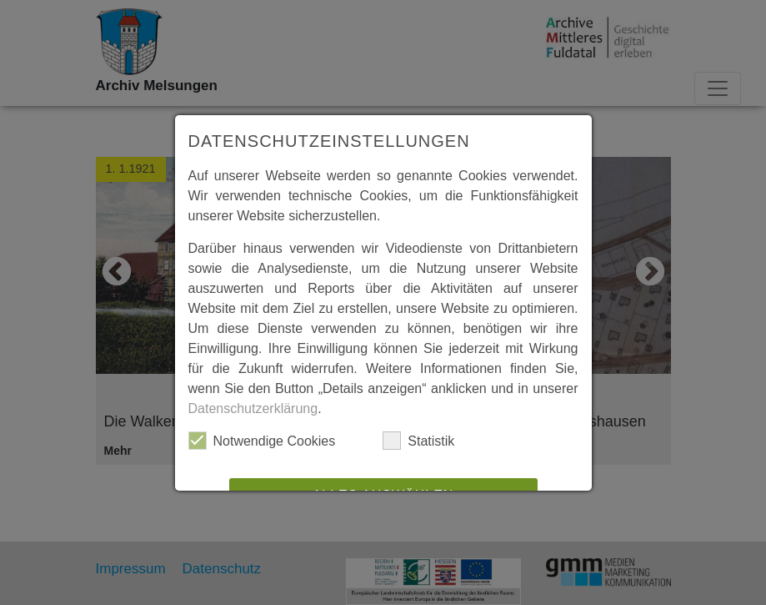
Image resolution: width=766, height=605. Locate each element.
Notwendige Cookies (262, 440)
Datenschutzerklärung (253, 408)
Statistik (418, 440)
